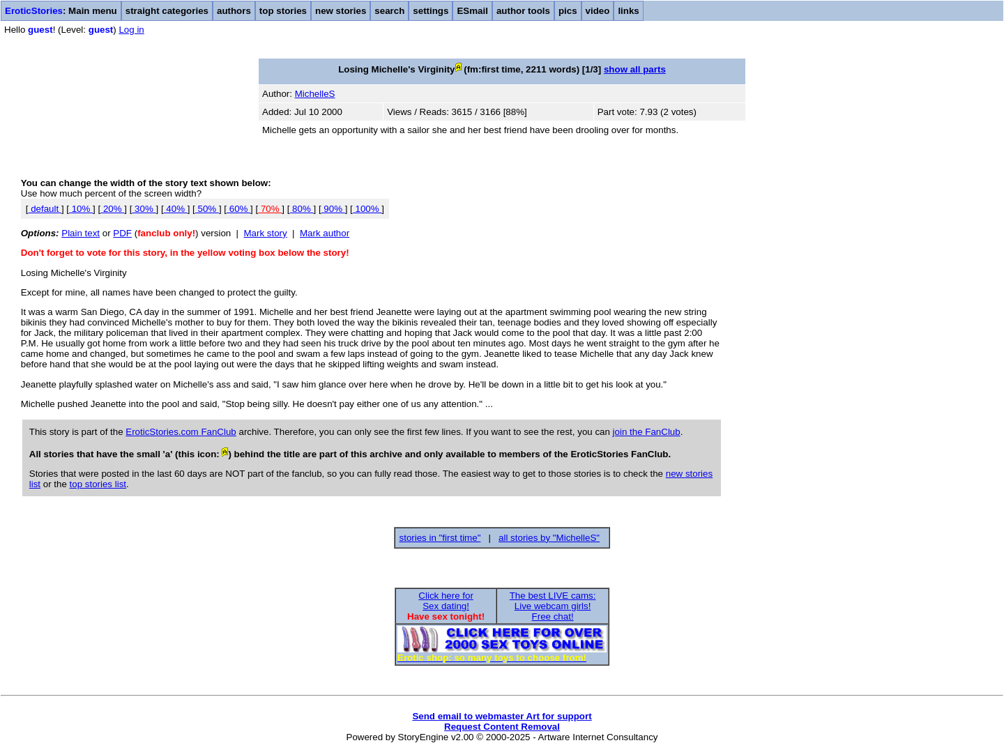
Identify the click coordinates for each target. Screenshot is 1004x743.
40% (176, 209)
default (44, 209)
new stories (340, 11)
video (598, 11)
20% (112, 209)
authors (234, 11)
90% (333, 209)
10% (81, 209)
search (389, 11)
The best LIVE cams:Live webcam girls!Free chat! (553, 606)
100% (367, 209)
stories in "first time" (440, 538)
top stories (283, 11)
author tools (523, 11)
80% (301, 209)
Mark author (324, 233)
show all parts (635, 69)
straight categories (167, 11)
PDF (122, 233)
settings (430, 11)
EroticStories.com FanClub (181, 432)
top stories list (98, 484)
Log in (131, 29)
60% (238, 209)
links (628, 11)
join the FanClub (646, 432)
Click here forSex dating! (445, 600)
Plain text (80, 233)
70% (270, 209)
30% (143, 209)
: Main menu (61, 11)
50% (207, 209)
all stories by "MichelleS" (549, 538)
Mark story (265, 233)
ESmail (472, 11)
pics (567, 11)
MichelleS (315, 94)
